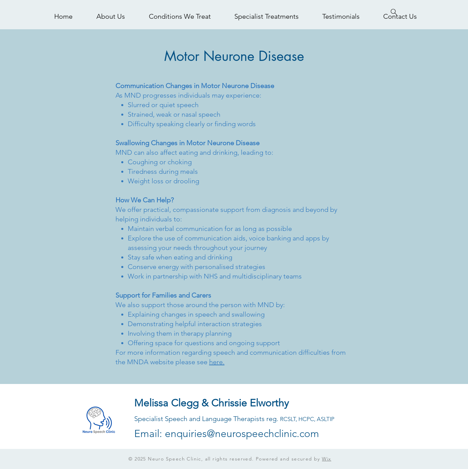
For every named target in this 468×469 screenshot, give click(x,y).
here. (216, 362)
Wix (326, 459)
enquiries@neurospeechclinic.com (242, 434)
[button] (179, 16)
